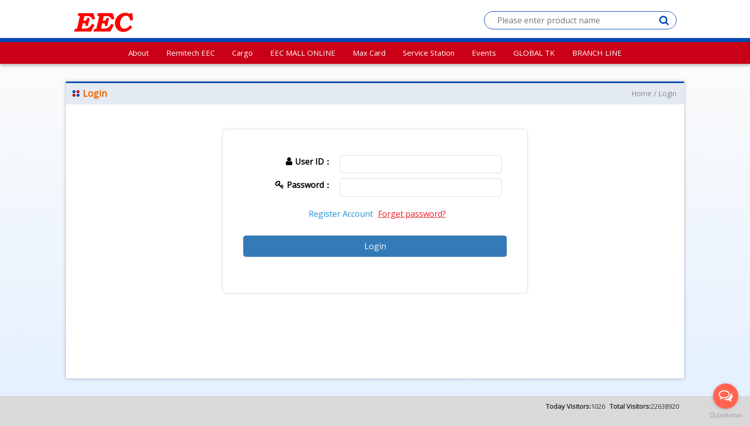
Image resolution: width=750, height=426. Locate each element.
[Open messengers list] (725, 396)
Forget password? (412, 213)
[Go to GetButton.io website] (725, 415)
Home (641, 93)
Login (667, 93)
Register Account (341, 213)
